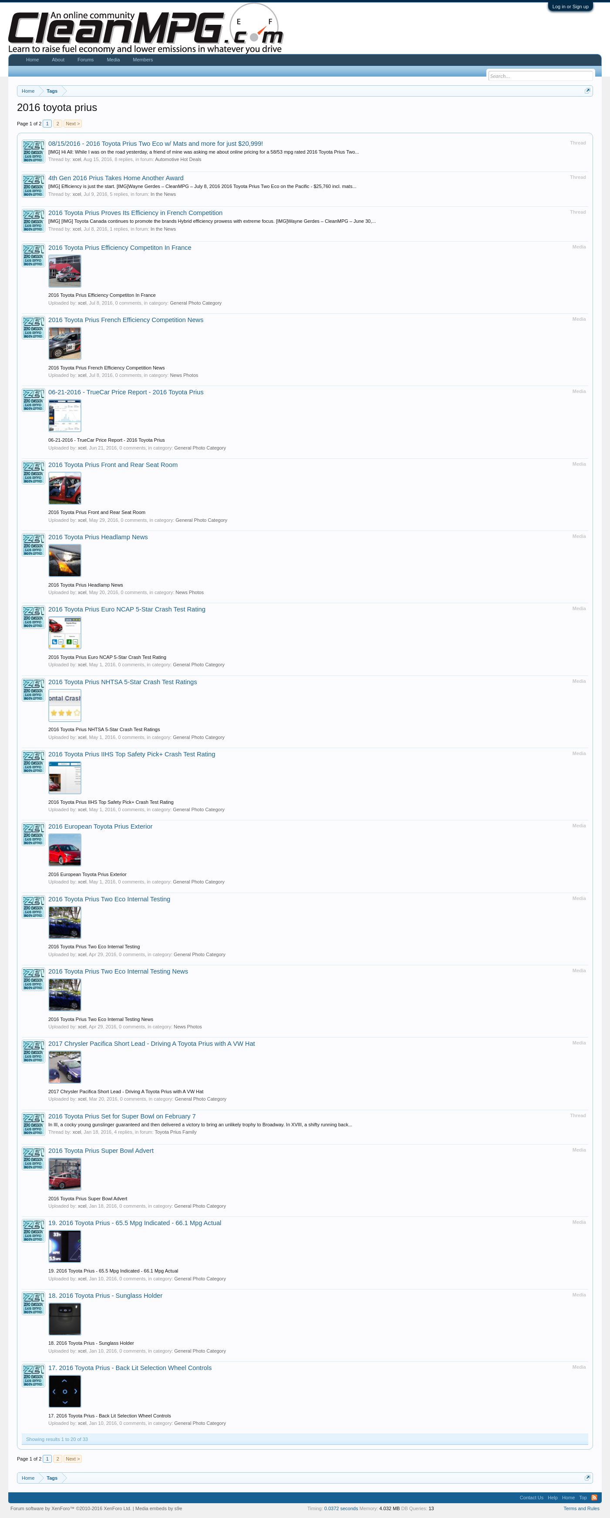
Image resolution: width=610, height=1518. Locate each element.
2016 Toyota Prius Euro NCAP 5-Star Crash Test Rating (127, 609)
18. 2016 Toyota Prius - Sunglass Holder (105, 1295)
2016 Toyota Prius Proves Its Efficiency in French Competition (135, 212)
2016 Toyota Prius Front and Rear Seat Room (113, 464)
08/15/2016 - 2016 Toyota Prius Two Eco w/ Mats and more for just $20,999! (155, 143)
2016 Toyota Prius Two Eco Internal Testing (109, 899)
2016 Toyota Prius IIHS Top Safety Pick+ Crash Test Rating (131, 754)
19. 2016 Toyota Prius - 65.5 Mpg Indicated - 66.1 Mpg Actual (134, 1222)
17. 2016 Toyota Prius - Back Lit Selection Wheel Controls (130, 1367)
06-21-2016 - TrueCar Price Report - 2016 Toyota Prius (126, 392)
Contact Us (531, 1497)
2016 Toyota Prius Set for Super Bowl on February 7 (122, 1116)
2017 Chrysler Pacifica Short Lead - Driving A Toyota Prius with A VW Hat (151, 1043)
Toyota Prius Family (175, 1132)
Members (143, 59)
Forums (86, 59)
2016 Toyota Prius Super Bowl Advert (101, 1150)
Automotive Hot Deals (178, 159)
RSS (594, 1497)
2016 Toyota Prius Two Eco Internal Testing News (118, 971)
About (58, 59)
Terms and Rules (581, 1508)
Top (583, 1497)
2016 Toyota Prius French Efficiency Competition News (125, 319)
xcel (77, 159)
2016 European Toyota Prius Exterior (100, 826)
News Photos (184, 375)
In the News (163, 194)
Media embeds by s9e (158, 1508)
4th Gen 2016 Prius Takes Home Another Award (116, 178)
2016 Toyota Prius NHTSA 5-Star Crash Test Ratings (122, 681)
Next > (73, 123)
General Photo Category (196, 303)
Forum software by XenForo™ (70, 1508)
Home (32, 59)
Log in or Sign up (571, 6)
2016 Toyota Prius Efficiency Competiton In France (120, 247)
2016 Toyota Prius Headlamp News (98, 537)
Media (113, 59)
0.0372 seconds (341, 1508)
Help (553, 1497)
